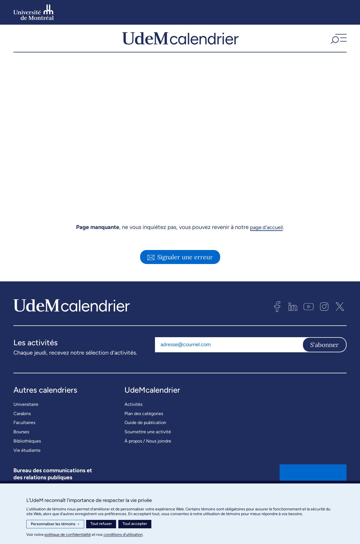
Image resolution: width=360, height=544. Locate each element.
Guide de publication (145, 435)
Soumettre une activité (147, 444)
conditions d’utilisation (123, 534)
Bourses (21, 444)
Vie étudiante (27, 463)
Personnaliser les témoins (55, 524)
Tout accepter (135, 523)
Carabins (22, 426)
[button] (338, 44)
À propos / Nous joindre (147, 453)
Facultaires (24, 435)
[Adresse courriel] (228, 357)
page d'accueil (266, 239)
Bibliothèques (27, 453)
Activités (133, 417)
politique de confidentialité (67, 534)
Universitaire (25, 417)
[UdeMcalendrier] (180, 44)
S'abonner (324, 357)
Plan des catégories (143, 426)
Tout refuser (101, 523)
